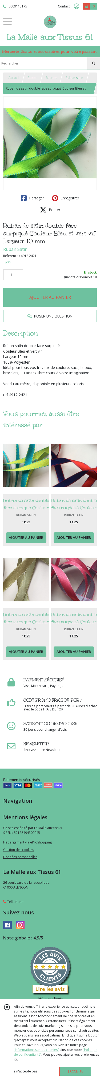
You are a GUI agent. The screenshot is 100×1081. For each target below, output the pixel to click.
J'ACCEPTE (75, 1071)
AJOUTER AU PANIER (50, 297)
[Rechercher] (93, 63)
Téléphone (13, 901)
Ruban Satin (15, 249)
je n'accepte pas (25, 1071)
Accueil (14, 77)
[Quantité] (13, 275)
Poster (50, 210)
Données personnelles (20, 857)
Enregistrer (65, 198)
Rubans (51, 77)
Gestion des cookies (18, 849)
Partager (32, 198)
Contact (64, 6)
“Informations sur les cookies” (36, 1049)
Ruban (32, 77)
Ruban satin (74, 77)
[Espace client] (76, 6)
